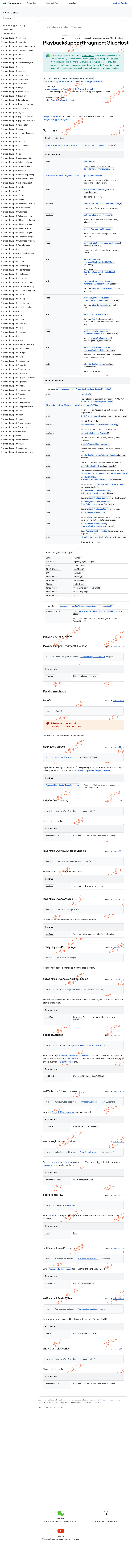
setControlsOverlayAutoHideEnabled (102, 243)
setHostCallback (92, 259)
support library (88, 55)
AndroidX (93, 59)
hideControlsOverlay (94, 189)
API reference (11, 13)
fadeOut (88, 161)
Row (101, 314)
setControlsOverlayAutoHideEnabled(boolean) (104, 473)
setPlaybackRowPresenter (96, 331)
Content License (109, 1400)
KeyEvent (48, 1165)
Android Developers (50, 27)
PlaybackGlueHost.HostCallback (99, 262)
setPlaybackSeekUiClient (96, 347)
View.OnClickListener (103, 288)
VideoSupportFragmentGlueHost (60, 100)
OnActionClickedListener (96, 284)
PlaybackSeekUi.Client (95, 350)
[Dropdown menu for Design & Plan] (61, 3)
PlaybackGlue (73, 1058)
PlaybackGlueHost (63, 81)
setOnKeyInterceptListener (98, 298)
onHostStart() (66, 1062)
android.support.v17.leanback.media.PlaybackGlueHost (70, 89)
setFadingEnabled (90, 466)
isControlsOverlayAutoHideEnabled (101, 203)
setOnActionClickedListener (98, 281)
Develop (64, 27)
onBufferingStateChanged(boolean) (93, 770)
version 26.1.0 (118, 747)
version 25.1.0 (74, 35)
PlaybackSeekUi (95, 81)
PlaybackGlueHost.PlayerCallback (62, 175)
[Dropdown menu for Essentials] (39, 3)
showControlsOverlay (94, 364)
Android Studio (120, 3)
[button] (17, 38)
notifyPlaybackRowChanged (97, 229)
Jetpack (114, 59)
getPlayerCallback (93, 175)
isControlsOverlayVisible (97, 215)
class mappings (112, 68)
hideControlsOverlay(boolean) (99, 169)
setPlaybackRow (91, 314)
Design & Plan (52, 3)
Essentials (31, 3)
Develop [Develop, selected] (72, 3)
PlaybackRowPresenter (94, 333)
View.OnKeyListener (93, 300)
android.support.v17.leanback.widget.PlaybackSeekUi (87, 606)
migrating (63, 65)
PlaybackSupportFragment (57, 119)
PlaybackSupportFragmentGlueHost (62, 145)
